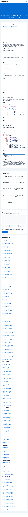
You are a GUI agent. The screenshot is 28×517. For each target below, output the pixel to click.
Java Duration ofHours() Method (6, 370)
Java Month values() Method (5, 448)
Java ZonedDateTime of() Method (6, 479)
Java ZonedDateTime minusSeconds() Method (8, 486)
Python (11, 15)
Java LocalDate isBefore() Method (6, 254)
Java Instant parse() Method (5, 410)
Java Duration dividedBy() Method (6, 378)
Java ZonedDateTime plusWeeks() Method (7, 483)
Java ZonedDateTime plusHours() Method (7, 485)
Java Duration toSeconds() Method (6, 375)
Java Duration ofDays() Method (6, 368)
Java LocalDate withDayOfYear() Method (7, 280)
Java (1, 15)
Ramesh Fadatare (4, 1)
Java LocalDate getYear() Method (6, 246)
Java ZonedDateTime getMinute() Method (7, 496)
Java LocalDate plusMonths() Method (6, 250)
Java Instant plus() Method (5, 414)
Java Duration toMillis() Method (6, 374)
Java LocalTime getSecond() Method (6, 289)
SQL (18, 15)
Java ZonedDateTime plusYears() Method (7, 509)
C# (26, 15)
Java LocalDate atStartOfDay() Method (7, 261)
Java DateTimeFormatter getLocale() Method (7, 474)
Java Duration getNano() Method (6, 382)
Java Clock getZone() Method (5, 442)
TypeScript (12, 17)
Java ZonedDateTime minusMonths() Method (8, 503)
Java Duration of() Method (5, 367)
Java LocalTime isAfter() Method (6, 302)
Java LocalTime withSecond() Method (6, 316)
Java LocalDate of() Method (5, 240)
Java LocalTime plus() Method (6, 292)
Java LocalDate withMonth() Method (6, 264)
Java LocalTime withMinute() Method (7, 314)
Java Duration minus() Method (6, 385)
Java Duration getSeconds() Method (6, 371)
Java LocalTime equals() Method (6, 296)
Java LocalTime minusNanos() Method (7, 306)
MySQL (19, 17)
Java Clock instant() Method (7, 182)
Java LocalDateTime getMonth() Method (7, 338)
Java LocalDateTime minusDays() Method (7, 328)
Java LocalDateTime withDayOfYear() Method (8, 353)
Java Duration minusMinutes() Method (7, 391)
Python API (14, 15)
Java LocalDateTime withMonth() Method (7, 356)
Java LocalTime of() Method (5, 285)
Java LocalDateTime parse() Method (6, 322)
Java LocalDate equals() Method (6, 267)
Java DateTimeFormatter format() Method (7, 471)
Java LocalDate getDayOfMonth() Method (7, 243)
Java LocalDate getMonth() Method (6, 244)
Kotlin (20, 15)
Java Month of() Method (5, 447)
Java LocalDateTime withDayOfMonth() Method (8, 332)
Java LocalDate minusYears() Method (6, 277)
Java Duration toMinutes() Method (6, 405)
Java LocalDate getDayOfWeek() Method (7, 271)
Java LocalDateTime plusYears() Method (7, 325)
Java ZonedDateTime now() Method (6, 478)
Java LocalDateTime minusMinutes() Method (7, 329)
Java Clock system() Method (5, 438)
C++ (24, 15)
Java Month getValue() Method (6, 451)
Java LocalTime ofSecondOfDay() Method (7, 310)
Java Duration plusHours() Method (6, 398)
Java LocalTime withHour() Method (6, 313)
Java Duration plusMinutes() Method (6, 401)
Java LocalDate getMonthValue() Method (7, 274)
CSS (9, 17)
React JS (16, 17)
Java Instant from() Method (5, 423)
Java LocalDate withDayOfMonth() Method (7, 263)
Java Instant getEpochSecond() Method (7, 411)
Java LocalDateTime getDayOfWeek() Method (8, 336)
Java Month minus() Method (5, 454)
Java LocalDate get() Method (5, 270)
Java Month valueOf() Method (6, 450)
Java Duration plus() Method (5, 395)
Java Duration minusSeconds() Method (7, 392)
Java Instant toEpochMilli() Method (6, 413)
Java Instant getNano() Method (6, 420)
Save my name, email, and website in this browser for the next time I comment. (13, 229)
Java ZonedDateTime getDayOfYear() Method (7, 493)
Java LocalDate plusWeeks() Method (6, 278)
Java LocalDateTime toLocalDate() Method (7, 331)
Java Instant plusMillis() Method (6, 427)
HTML (5, 17)
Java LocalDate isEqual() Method (6, 257)
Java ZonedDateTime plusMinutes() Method (7, 507)
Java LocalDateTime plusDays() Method (7, 324)
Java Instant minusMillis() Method (6, 424)
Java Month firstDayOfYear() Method (6, 457)
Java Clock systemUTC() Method (6, 436)
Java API (4, 15)
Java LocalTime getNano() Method (6, 300)
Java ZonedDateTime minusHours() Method (7, 500)
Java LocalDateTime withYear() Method (7, 359)
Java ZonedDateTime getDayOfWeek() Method (8, 492)
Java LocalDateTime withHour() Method (7, 355)
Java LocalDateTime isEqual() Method (7, 342)
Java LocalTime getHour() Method (6, 286)
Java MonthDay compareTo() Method (6, 465)
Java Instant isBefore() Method (6, 417)
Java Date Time (9, 189)
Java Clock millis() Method (5, 439)
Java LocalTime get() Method (5, 299)
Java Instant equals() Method (5, 431)
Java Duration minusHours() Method (6, 388)
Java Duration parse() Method (6, 364)
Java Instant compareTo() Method (6, 421)
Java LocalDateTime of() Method (6, 321)
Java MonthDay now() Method (6, 462)
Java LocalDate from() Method (6, 268)
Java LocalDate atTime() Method (6, 260)
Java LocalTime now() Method (6, 283)
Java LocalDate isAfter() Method (6, 256)
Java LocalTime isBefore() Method (6, 303)
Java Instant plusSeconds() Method (6, 428)
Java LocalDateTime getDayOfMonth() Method (8, 335)
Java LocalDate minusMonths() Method (7, 253)
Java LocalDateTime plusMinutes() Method (7, 349)
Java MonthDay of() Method (5, 463)
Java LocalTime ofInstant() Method (6, 309)
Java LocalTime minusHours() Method (7, 293)
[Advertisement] (14, 8)
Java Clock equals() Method (5, 443)
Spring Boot (7, 15)
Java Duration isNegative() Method (6, 384)
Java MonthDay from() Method (6, 466)
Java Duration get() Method (5, 381)
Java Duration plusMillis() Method (6, 399)
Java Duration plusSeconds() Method (6, 402)
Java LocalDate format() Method (6, 247)
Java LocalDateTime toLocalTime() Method (7, 352)
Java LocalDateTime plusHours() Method (7, 346)
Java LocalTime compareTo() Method (6, 290)
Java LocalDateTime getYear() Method (7, 339)
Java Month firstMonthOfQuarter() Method (7, 458)
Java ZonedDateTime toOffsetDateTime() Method (8, 506)
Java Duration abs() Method (5, 377)
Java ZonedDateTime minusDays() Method (7, 499)
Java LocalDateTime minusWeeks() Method (7, 345)
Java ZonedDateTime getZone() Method (7, 489)
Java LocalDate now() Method (6, 239)
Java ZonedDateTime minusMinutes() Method (8, 502)
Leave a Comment (5, 26)
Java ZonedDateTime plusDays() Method (7, 482)
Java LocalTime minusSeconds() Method (7, 307)
